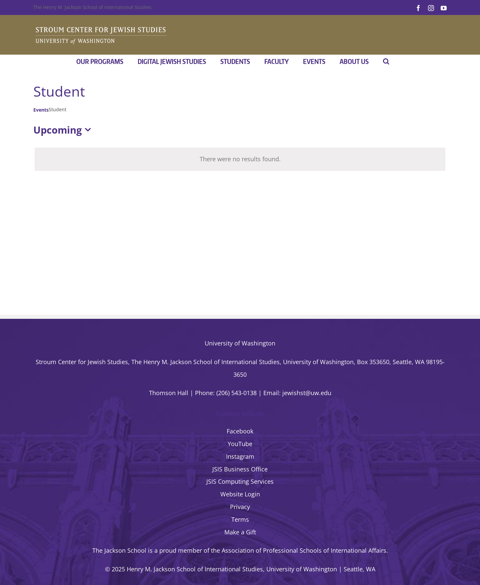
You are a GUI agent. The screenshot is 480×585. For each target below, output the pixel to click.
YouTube (240, 444)
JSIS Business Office (240, 469)
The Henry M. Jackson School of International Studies (92, 7)
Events (41, 110)
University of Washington (240, 343)
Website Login (240, 494)
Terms (240, 519)
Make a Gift (240, 532)
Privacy (240, 507)
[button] (386, 61)
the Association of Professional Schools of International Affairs (298, 550)
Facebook (240, 431)
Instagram (240, 456)
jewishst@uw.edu (306, 393)
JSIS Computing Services (240, 481)
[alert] (240, 159)
